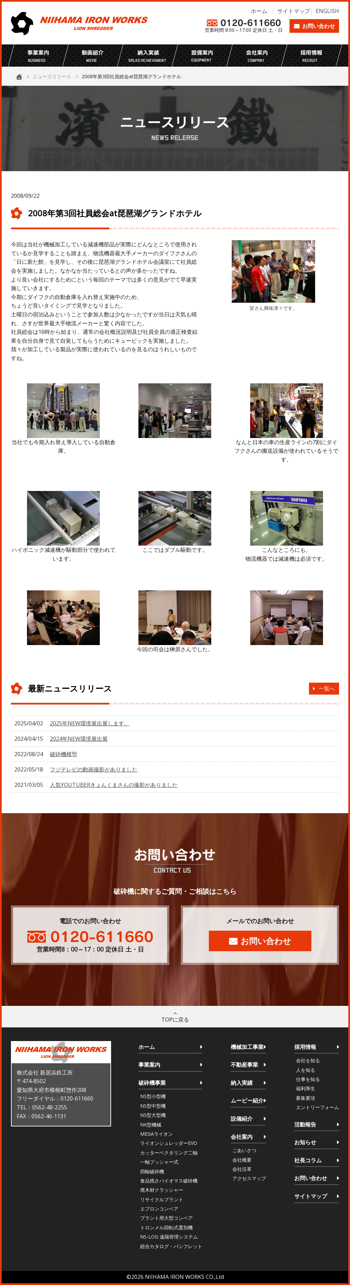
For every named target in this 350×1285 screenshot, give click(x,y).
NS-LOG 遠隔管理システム (169, 1236)
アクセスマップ (249, 1178)
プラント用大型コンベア (166, 1218)
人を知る (305, 1070)
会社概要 (242, 1160)
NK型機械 (150, 1124)
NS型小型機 (153, 1096)
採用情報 (305, 1047)
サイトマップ (293, 11)
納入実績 (242, 1082)
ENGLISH (327, 11)
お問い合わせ (318, 26)
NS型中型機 (153, 1106)
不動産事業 (244, 1064)
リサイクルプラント (161, 1199)
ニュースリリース (52, 76)
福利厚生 (305, 1088)
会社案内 (242, 1136)
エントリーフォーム (317, 1107)
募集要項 (305, 1098)
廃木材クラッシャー (161, 1190)
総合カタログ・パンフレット (171, 1246)
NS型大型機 (153, 1115)
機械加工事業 (247, 1047)
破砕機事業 (152, 1082)
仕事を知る (308, 1079)
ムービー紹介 (247, 1100)
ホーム (259, 11)
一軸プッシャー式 (159, 1162)
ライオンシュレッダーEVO (168, 1143)
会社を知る (308, 1060)
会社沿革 (242, 1169)
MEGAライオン (156, 1134)
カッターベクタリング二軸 (169, 1152)
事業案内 (149, 1064)
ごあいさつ (244, 1150)
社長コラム (308, 1160)
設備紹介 (242, 1118)
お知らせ (305, 1142)
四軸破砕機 (152, 1171)
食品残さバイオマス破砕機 (169, 1180)
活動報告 (305, 1124)
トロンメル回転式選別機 (166, 1227)
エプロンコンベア (159, 1208)
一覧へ (327, 688)
